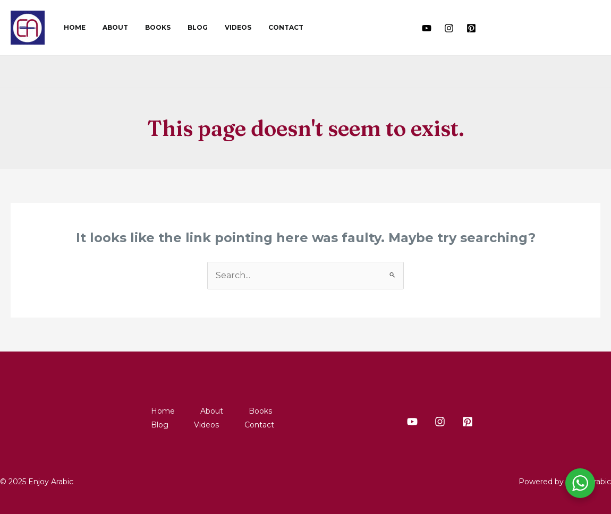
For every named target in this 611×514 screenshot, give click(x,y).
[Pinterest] (471, 28)
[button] (500, 28)
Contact (262, 27)
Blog (183, 27)
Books (147, 27)
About (109, 27)
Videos (219, 27)
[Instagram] (449, 28)
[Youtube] (426, 28)
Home (72, 27)
